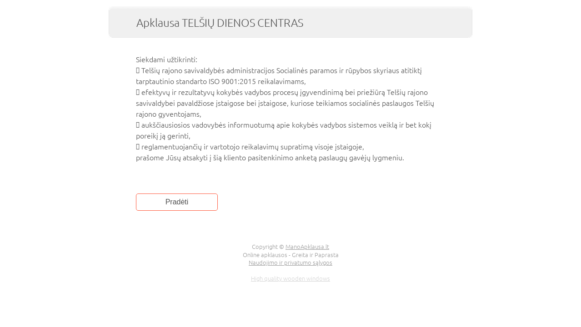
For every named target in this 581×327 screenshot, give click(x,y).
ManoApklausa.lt (307, 246)
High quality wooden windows (290, 278)
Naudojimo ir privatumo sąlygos (290, 262)
